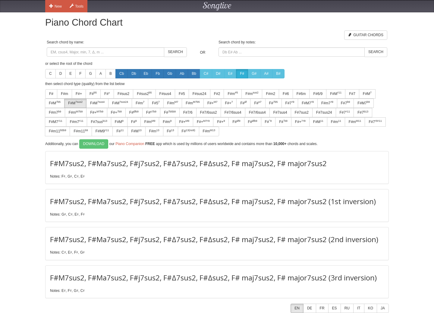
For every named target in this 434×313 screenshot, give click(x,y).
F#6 (286, 94)
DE (309, 308)
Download (94, 144)
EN (297, 308)
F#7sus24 (324, 112)
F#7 (352, 94)
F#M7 (308, 102)
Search (175, 52)
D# (218, 73)
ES (334, 308)
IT (358, 308)
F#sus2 (123, 94)
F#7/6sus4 (233, 112)
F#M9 (102, 131)
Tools (76, 6)
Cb (121, 73)
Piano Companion (129, 143)
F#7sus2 (302, 112)
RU (347, 308)
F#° (107, 94)
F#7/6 (188, 112)
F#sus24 (199, 94)
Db (133, 73)
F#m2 (270, 94)
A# (266, 73)
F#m (64, 94)
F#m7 (327, 102)
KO (370, 308)
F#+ (79, 94)
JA (383, 308)
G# (254, 73)
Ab (182, 73)
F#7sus (99, 121)
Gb (169, 73)
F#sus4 (165, 94)
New (55, 6)
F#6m (301, 94)
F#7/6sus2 (208, 112)
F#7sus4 (280, 112)
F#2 (217, 94)
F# (242, 73)
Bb (194, 73)
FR (322, 308)
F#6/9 (317, 94)
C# (206, 73)
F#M (335, 93)
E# (230, 73)
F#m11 (57, 131)
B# (278, 73)
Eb (146, 73)
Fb (158, 73)
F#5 (182, 94)
